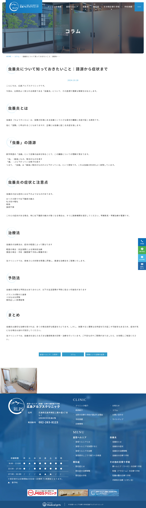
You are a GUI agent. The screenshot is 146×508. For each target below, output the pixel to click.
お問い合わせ (117, 414)
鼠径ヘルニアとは (83, 441)
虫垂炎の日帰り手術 (120, 455)
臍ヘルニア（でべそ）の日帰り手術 (127, 466)
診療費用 (79, 423)
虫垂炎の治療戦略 (119, 450)
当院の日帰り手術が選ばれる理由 (89, 414)
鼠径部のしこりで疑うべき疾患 (88, 455)
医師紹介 (79, 410)
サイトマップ (117, 419)
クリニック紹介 (82, 405)
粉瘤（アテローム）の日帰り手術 (126, 470)
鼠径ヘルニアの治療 (84, 450)
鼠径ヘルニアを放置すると (86, 446)
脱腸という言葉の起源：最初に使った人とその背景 (96, 354)
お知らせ (116, 405)
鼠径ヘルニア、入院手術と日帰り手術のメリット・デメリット (50, 354)
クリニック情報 (55, 6)
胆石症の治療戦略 (83, 470)
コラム (17, 56)
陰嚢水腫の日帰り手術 (121, 475)
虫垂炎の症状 (117, 446)
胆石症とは (80, 466)
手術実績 (128, 6)
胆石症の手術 (81, 475)
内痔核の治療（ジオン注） (123, 480)
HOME (9, 56)
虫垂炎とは (116, 441)
